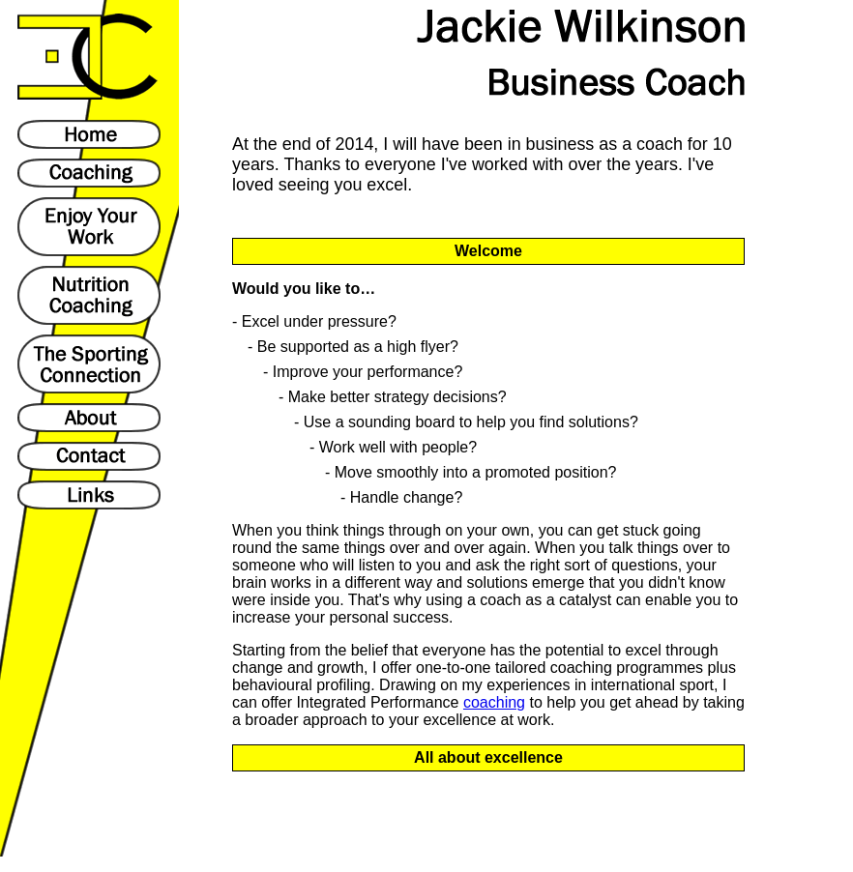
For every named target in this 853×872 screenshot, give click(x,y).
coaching (494, 702)
